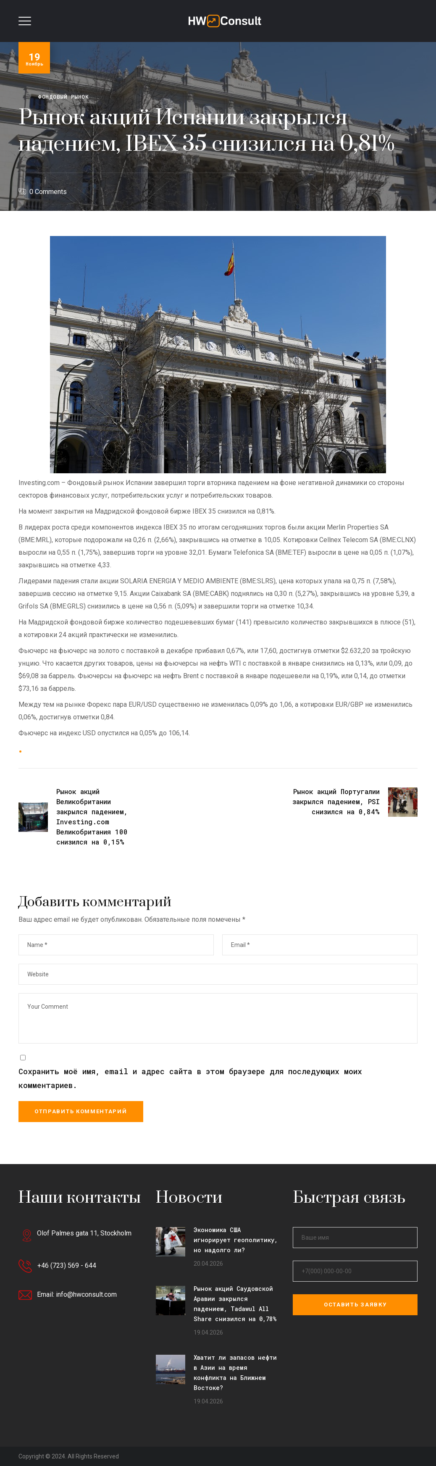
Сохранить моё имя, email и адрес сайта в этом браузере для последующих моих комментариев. (190, 1078)
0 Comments (48, 192)
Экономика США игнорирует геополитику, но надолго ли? (236, 1240)
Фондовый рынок (63, 96)
